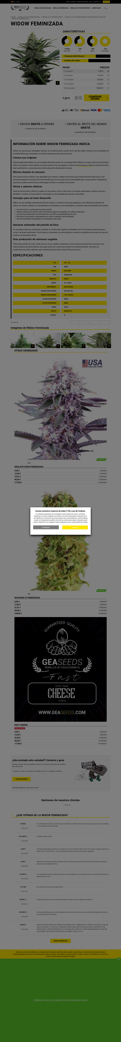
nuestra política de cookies (79, 522)
